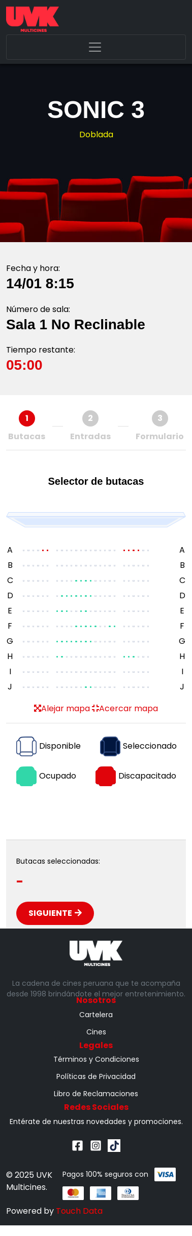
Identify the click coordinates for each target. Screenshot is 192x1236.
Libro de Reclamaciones (96, 1094)
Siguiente (55, 913)
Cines (96, 1032)
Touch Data (79, 1211)
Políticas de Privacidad (96, 1076)
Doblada (96, 134)
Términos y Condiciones (96, 1059)
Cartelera (96, 1015)
